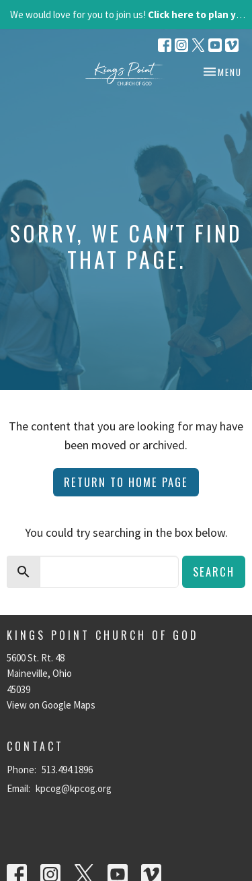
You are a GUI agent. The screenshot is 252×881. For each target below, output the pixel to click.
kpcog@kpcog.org (74, 788)
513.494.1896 (67, 769)
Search (214, 571)
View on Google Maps (51, 704)
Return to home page (126, 482)
